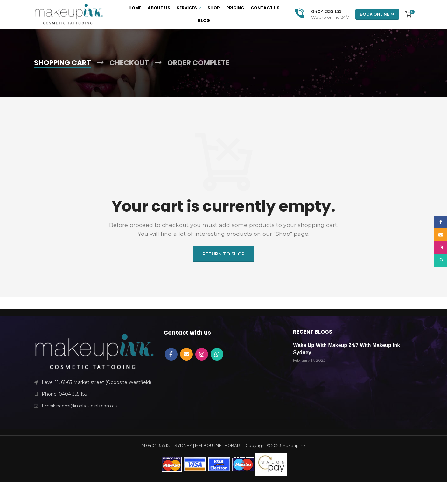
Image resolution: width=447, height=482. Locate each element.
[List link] (94, 394)
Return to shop (223, 254)
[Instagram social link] (201, 354)
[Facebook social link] (171, 354)
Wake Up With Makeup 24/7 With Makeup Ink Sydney (346, 348)
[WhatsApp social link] (217, 354)
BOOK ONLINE (377, 14)
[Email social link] (186, 354)
